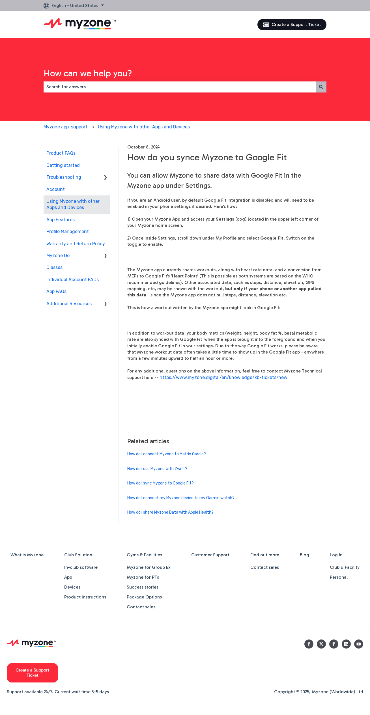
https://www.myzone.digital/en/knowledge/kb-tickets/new (223, 377)
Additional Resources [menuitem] (69, 303)
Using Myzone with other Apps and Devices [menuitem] (73, 204)
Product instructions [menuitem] (85, 597)
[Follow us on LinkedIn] (346, 644)
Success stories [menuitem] (142, 587)
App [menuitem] (68, 577)
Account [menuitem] (55, 189)
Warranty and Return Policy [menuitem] (75, 243)
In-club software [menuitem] (81, 567)
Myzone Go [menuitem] (58, 255)
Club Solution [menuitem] (78, 554)
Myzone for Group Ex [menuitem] (149, 567)
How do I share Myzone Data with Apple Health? (170, 512)
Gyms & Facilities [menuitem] (144, 554)
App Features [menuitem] (60, 219)
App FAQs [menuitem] (56, 291)
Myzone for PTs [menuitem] (143, 577)
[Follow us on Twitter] (321, 644)
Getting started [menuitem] (63, 165)
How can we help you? (88, 73)
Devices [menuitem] (72, 587)
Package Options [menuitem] (144, 597)
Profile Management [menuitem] (67, 231)
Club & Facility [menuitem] (345, 567)
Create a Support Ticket (292, 24)
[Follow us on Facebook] (308, 644)
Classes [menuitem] (54, 267)
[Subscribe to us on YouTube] (358, 644)
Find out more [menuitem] (264, 554)
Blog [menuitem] (304, 554)
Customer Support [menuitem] (210, 554)
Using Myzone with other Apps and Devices (144, 127)
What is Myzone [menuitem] (27, 554)
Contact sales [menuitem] (141, 607)
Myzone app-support (65, 127)
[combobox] (180, 86)
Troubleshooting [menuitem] (63, 177)
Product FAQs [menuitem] (61, 153)
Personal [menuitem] (339, 577)
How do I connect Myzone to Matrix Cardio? (166, 454)
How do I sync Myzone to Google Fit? (160, 483)
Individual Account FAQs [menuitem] (72, 279)
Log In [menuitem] (336, 554)
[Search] (321, 86)
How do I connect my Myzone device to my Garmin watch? (181, 498)
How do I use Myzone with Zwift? (157, 468)
